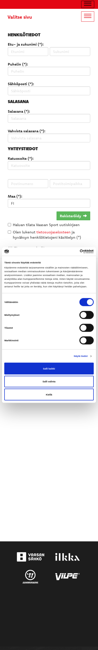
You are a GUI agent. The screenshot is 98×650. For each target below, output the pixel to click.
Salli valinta (49, 381)
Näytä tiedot (81, 356)
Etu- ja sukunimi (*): (25, 44)
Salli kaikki (49, 368)
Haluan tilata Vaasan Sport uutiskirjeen (46, 224)
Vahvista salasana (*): (26, 131)
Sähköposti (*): (21, 83)
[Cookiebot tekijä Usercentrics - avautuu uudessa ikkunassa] (72, 252)
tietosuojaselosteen (53, 232)
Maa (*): (15, 196)
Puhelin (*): (18, 64)
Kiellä (49, 394)
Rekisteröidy (73, 215)
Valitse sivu (20, 17)
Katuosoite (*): (20, 158)
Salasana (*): (19, 111)
